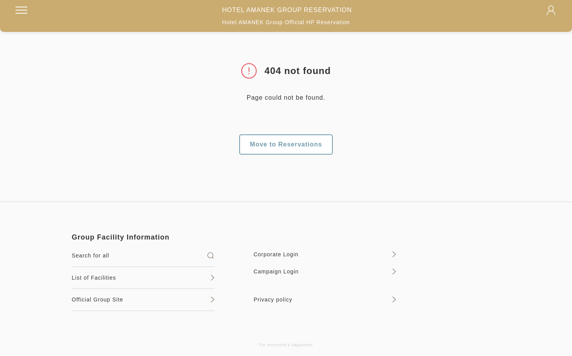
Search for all (143, 255)
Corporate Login (325, 254)
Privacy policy (325, 299)
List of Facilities (143, 278)
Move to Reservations (286, 144)
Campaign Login (325, 271)
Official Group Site (143, 299)
